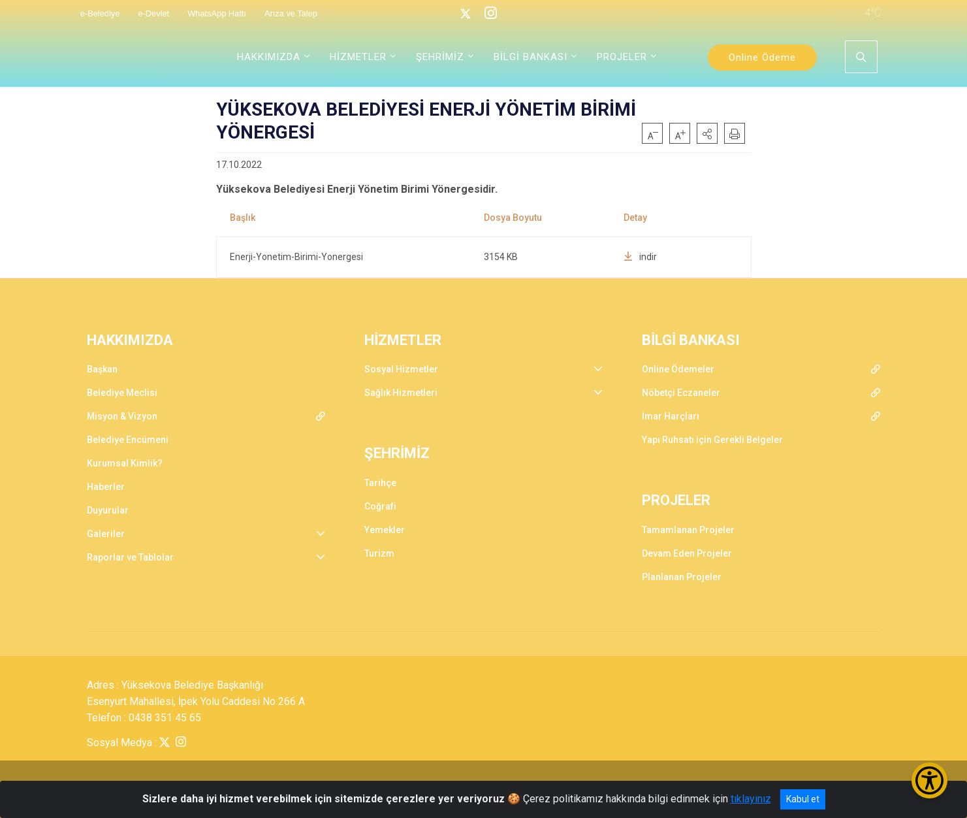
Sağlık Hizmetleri (400, 392)
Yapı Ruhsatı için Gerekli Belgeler (712, 439)
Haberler (106, 487)
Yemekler (384, 530)
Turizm (379, 553)
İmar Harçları (670, 416)
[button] (707, 133)
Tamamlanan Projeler (688, 530)
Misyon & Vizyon (122, 416)
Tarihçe (380, 483)
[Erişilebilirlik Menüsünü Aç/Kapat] (929, 780)
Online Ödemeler (678, 369)
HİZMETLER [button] (358, 57)
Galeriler (106, 534)
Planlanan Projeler (681, 577)
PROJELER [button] (622, 57)
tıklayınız (751, 799)
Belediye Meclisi (122, 392)
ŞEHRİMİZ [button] (440, 57)
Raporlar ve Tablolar (130, 557)
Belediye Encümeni (127, 439)
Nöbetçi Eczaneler (681, 392)
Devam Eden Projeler (687, 553)
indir (640, 257)
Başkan (102, 369)
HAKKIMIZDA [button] (268, 57)
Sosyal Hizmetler (401, 369)
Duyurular (108, 510)
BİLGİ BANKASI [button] (530, 57)
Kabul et (802, 799)
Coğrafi (380, 506)
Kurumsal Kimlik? (125, 463)
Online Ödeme (762, 57)
